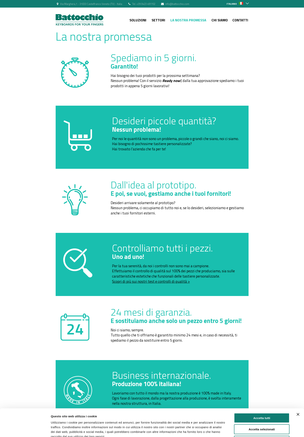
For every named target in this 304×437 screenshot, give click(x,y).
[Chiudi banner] (298, 394)
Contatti (240, 20)
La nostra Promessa (188, 20)
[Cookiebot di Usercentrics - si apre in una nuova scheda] (25, 429)
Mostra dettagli (203, 429)
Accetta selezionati (262, 409)
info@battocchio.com (177, 4)
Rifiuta (261, 421)
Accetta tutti (261, 398)
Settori (158, 20)
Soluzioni (138, 20)
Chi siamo (220, 20)
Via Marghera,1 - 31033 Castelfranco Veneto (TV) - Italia (91, 4)
